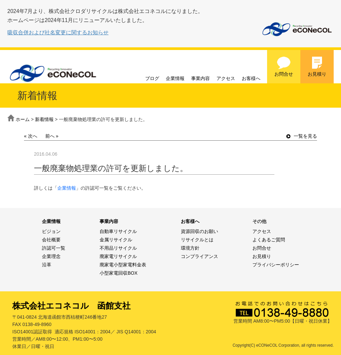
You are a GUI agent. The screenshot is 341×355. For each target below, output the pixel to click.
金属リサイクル (116, 239)
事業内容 (200, 78)
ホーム (23, 119)
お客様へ (251, 78)
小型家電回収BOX (119, 273)
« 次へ (30, 136)
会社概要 (51, 239)
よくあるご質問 (268, 239)
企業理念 (51, 256)
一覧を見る (301, 136)
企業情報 (175, 78)
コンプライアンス (199, 256)
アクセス (225, 78)
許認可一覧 (53, 248)
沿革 (46, 264)
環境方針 (190, 248)
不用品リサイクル (118, 248)
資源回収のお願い (199, 231)
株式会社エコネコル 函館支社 (71, 305)
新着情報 (44, 119)
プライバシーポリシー (275, 264)
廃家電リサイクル (118, 256)
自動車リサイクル (118, 231)
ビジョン (51, 231)
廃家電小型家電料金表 (123, 264)
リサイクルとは (197, 239)
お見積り (317, 66)
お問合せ (283, 66)
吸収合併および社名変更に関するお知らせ (58, 32)
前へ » (52, 136)
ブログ (152, 78)
